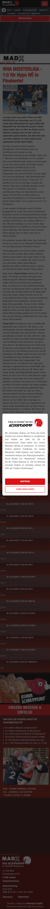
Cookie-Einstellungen (25, 489)
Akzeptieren (25, 482)
